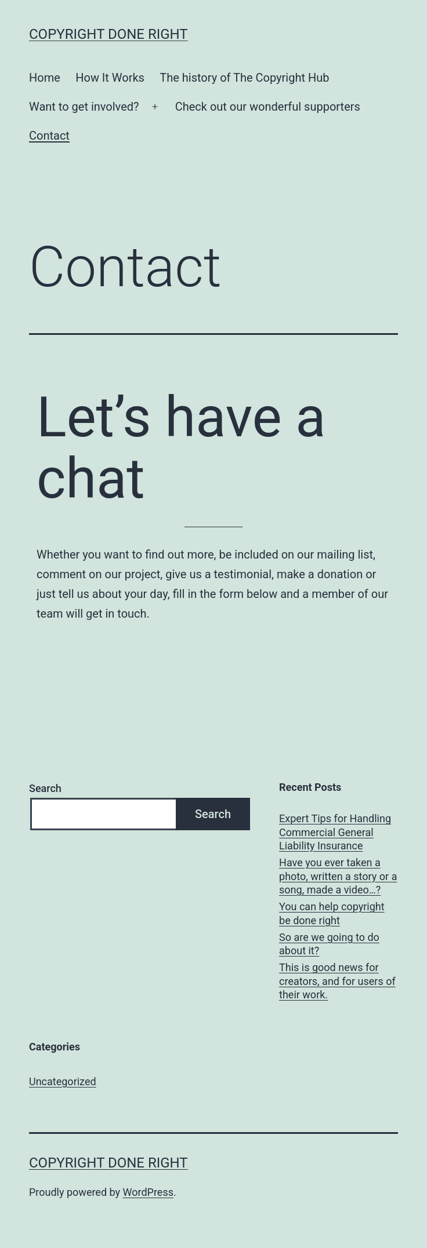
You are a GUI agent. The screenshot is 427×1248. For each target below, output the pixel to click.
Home (44, 78)
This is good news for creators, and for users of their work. (337, 981)
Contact (49, 136)
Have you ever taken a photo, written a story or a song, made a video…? (338, 876)
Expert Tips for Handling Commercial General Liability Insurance (335, 832)
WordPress (148, 1192)
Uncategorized (62, 1081)
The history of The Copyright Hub (244, 78)
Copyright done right (108, 34)
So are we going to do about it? (329, 944)
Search (45, 788)
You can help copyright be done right (332, 913)
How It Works (109, 78)
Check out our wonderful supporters (267, 107)
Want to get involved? (84, 107)
